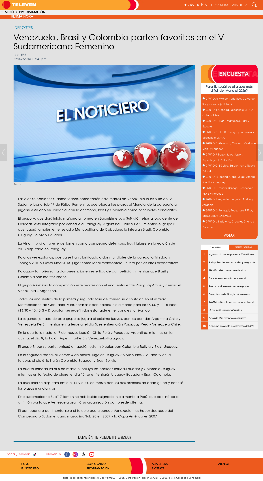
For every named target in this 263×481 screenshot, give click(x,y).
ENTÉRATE (158, 468)
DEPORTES (23, 27)
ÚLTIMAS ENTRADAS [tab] (243, 247)
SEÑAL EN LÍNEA (195, 5)
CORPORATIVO (96, 464)
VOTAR (229, 235)
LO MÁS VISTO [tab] (215, 247)
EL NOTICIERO (219, 5)
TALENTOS (223, 464)
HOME (25, 464)
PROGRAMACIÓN (98, 468)
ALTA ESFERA (239, 5)
